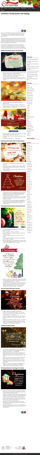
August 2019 (29, 151)
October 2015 (29, 209)
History (28, 115)
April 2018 (28, 178)
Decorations (17, 8)
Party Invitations (29, 125)
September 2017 (29, 187)
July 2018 (28, 173)
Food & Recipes (11, 8)
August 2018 (29, 171)
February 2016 (29, 202)
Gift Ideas (5, 8)
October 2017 (29, 186)
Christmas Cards (29, 87)
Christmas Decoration (30, 88)
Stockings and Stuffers (30, 130)
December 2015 (29, 206)
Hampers (28, 113)
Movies (28, 118)
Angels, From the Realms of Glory (32, 59)
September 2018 (29, 169)
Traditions (28, 133)
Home (2, 8)
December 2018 (29, 164)
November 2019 (29, 146)
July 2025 (28, 145)
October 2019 (29, 148)
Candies (28, 85)
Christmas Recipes (30, 98)
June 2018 (28, 174)
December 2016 (29, 194)
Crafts (29, 8)
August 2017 (29, 189)
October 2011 (29, 232)
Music (28, 120)
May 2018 (28, 176)
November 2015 (29, 207)
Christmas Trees (24, 8)
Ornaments (29, 121)
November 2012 (29, 225)
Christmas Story (29, 102)
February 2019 (29, 161)
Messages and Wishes (30, 116)
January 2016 (29, 204)
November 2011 (29, 230)
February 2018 (29, 181)
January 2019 (29, 163)
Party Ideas (29, 123)
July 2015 (28, 214)
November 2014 (29, 217)
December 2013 (29, 222)
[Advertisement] (20, 21)
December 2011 (29, 229)
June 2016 (28, 196)
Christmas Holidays (30, 95)
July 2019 (28, 153)
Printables (2, 10)
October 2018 (29, 168)
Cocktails (28, 105)
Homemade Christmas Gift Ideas (32, 74)
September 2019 (29, 150)
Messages (33, 8)
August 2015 (29, 212)
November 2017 (29, 184)
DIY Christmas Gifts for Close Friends (33, 71)
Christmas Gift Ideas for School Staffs (33, 66)
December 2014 (29, 215)
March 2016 (29, 201)
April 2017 (28, 192)
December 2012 (29, 224)
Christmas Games (30, 92)
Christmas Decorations (30, 90)
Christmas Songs (29, 100)
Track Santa (29, 131)
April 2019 (28, 158)
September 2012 (29, 227)
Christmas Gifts (29, 93)
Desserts (28, 110)
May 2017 (28, 191)
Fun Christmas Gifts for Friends (32, 72)
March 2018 (29, 179)
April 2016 (28, 199)
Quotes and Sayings (30, 126)
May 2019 (28, 156)
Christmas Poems (30, 97)
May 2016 (28, 197)
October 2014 (29, 219)
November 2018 (29, 166)
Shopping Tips (29, 128)
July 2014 (28, 220)
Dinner (28, 111)
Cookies (28, 107)
